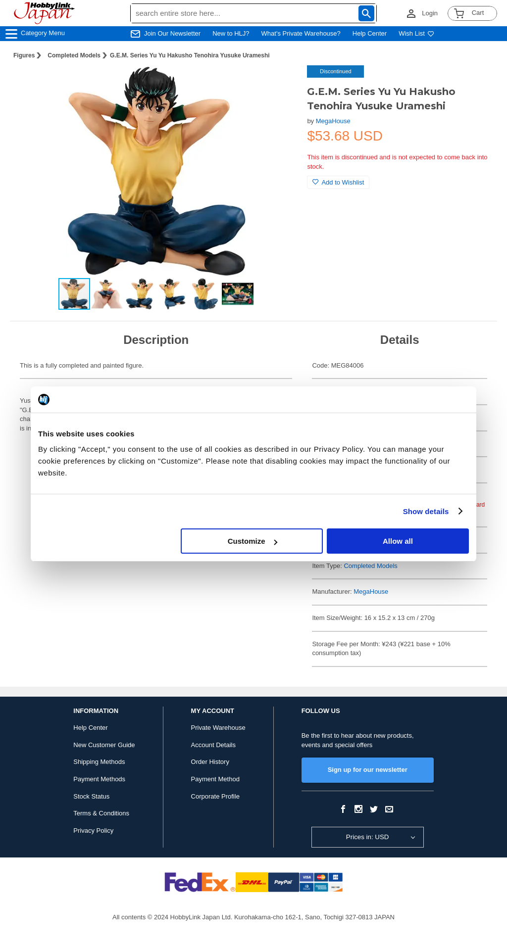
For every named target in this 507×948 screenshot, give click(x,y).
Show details (426, 511)
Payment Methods (99, 779)
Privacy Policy (93, 830)
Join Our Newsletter (172, 33)
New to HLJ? (230, 33)
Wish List (416, 33)
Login (430, 13)
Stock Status (91, 796)
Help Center (370, 33)
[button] (279, 83)
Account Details (213, 745)
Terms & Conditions (101, 813)
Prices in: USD (367, 837)
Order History (210, 761)
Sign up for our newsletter (367, 769)
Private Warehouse (218, 727)
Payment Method (215, 779)
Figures (24, 55)
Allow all (398, 541)
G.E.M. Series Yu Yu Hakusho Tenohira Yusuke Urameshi (190, 55)
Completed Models (74, 55)
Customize (252, 541)
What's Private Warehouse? (301, 33)
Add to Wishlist (338, 182)
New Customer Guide (104, 745)
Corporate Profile (215, 796)
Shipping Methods (99, 761)
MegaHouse (333, 121)
